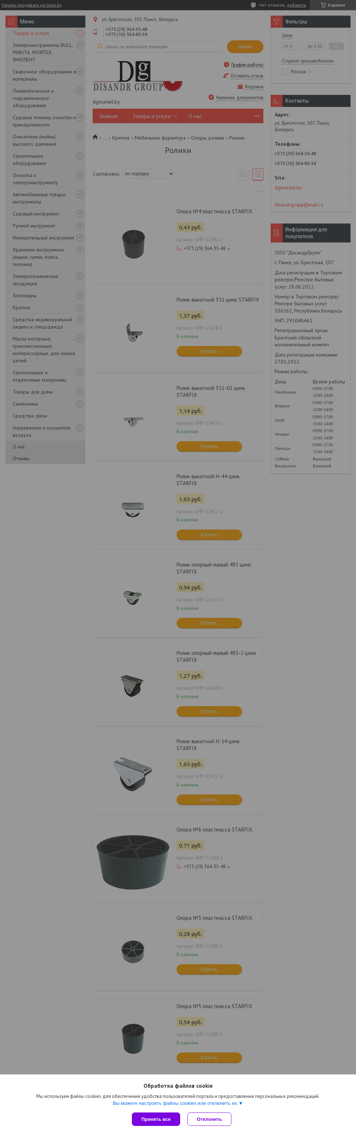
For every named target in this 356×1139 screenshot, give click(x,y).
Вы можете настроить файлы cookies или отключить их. (175, 1103)
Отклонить (209, 1119)
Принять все (156, 1119)
